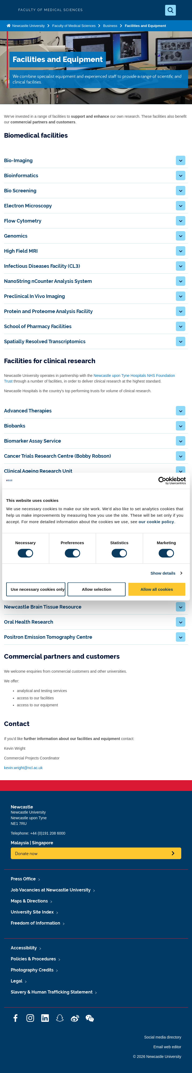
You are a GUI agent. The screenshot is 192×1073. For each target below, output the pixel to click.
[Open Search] (170, 10)
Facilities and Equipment (145, 26)
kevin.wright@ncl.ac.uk (23, 768)
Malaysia (20, 842)
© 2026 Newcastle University (157, 1056)
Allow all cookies (156, 589)
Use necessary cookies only (38, 589)
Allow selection (96, 589)
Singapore (42, 842)
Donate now (26, 853)
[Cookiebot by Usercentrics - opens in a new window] (162, 481)
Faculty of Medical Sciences (73, 26)
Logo (8, 10)
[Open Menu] (183, 10)
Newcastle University (28, 26)
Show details (163, 573)
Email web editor (168, 1047)
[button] (180, 160)
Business (110, 26)
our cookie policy (156, 521)
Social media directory (162, 1037)
